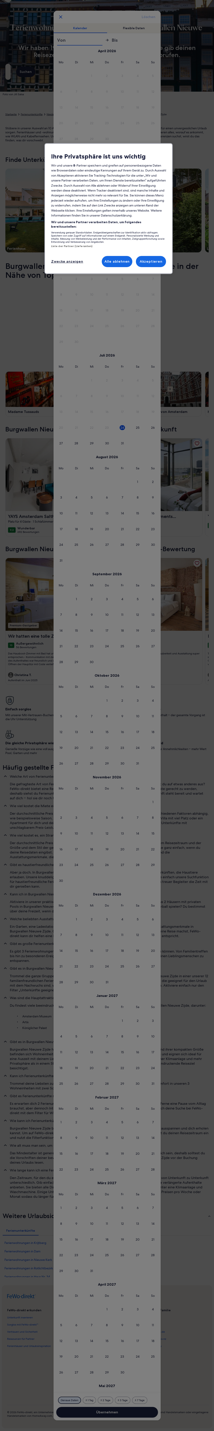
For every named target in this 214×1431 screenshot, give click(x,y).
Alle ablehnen (117, 261)
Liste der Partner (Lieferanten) (72, 246)
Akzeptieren (151, 261)
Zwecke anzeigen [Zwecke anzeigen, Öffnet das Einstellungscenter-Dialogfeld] (67, 261)
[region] (108, 208)
